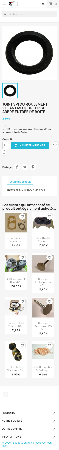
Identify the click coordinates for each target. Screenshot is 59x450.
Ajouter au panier (29, 145)
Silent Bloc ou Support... (43, 240)
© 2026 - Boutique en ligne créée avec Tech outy (27, 444)
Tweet (25, 167)
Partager (17, 167)
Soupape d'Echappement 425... (43, 282)
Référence (13, 189)
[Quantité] (6, 145)
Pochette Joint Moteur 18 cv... (16, 325)
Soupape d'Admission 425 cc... (43, 326)
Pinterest (33, 167)
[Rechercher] (29, 14)
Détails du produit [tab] (20, 181)
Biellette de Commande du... (16, 369)
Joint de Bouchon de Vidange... (43, 369)
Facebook (5, 394)
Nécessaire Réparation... (16, 240)
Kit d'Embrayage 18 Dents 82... (16, 281)
